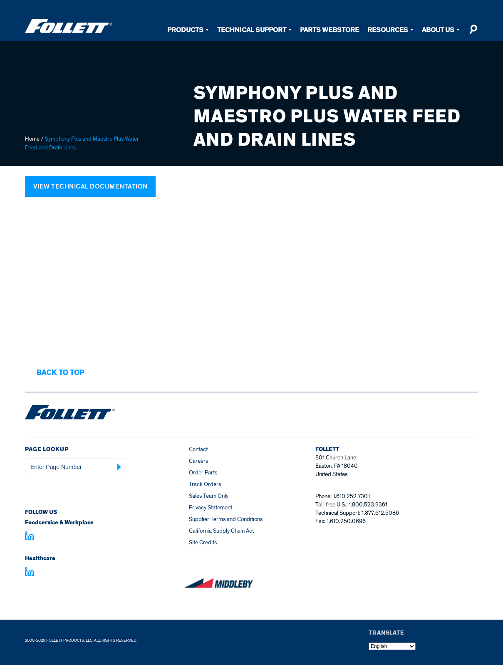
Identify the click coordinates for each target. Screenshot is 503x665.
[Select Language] (392, 646)
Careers (198, 460)
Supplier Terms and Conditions (226, 519)
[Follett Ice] (68, 26)
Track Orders (205, 484)
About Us (438, 29)
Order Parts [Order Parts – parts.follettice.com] (203, 472)
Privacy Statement (210, 507)
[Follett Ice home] (70, 413)
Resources (387, 29)
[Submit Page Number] (119, 467)
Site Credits (203, 542)
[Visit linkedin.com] (29, 537)
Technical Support (251, 29)
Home (32, 138)
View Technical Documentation (90, 186)
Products (185, 29)
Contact (198, 449)
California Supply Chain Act (221, 530)
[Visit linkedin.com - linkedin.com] (29, 573)
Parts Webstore (329, 29)
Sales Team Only (208, 495)
